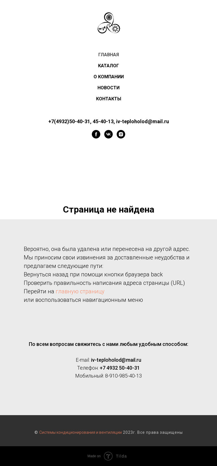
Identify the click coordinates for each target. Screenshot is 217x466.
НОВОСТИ (108, 87)
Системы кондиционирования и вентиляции (80, 432)
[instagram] (121, 134)
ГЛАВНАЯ (108, 54)
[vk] (108, 134)
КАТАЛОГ (108, 65)
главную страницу (80, 291)
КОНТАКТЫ (108, 98)
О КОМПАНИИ (109, 76)
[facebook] (96, 134)
